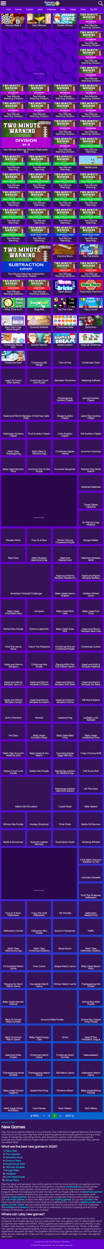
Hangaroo (10, 1173)
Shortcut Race (13, 1160)
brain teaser (17, 1204)
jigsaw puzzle (88, 1202)
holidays (10, 1207)
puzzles (88, 1199)
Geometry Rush (14, 1157)
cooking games (18, 1197)
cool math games (15, 1199)
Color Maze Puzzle (15, 1177)
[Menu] (3, 4)
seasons (24, 1207)
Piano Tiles (11, 1151)
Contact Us (39, 1242)
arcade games (73, 1186)
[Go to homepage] (52, 4)
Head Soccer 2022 (15, 1164)
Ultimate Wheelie (15, 1167)
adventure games (92, 1192)
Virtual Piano (12, 1180)
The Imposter (12, 1154)
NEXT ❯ (69, 1116)
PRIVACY (66, 1242)
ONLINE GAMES (7, 1122)
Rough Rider (12, 1170)
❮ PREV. (34, 1116)
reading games (62, 1199)
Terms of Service (53, 1242)
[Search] (100, 4)
